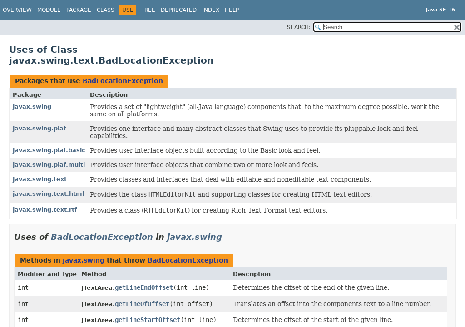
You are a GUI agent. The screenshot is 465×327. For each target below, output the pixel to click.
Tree (148, 10)
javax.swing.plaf (39, 128)
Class (105, 10)
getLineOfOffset (142, 303)
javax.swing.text (40, 179)
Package (78, 10)
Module (49, 10)
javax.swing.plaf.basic (49, 150)
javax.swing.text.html (48, 193)
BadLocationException (123, 80)
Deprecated (179, 10)
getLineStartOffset (147, 319)
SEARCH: (299, 27)
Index (210, 10)
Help (232, 10)
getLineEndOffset (144, 287)
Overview (17, 10)
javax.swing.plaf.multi (49, 164)
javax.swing (32, 106)
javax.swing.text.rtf (45, 209)
